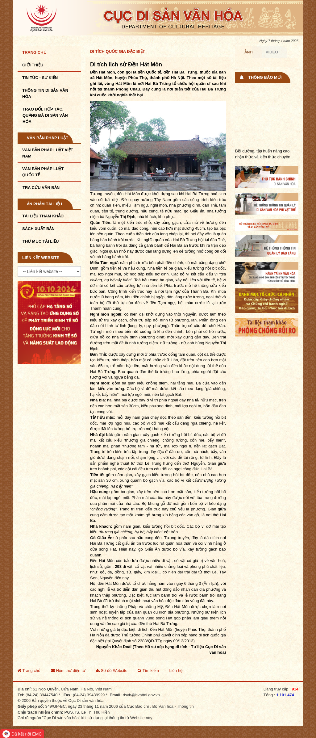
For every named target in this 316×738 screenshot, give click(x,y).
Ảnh (248, 52)
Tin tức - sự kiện (40, 77)
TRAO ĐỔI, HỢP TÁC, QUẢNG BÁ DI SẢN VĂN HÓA (45, 115)
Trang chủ (34, 52)
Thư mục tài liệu (41, 241)
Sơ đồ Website (111, 670)
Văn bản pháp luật (47, 138)
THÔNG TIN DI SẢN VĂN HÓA (45, 93)
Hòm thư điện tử (68, 670)
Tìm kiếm (148, 670)
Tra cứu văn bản (41, 187)
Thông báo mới (265, 77)
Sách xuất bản (38, 228)
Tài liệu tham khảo (43, 216)
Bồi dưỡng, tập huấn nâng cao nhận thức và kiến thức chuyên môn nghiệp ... (262, 159)
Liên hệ (175, 670)
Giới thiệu (32, 65)
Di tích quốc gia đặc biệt (117, 51)
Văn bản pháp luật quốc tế (43, 171)
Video (272, 52)
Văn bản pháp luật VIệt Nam (47, 153)
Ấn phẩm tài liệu (44, 204)
